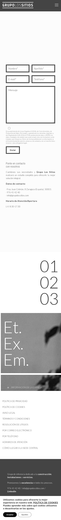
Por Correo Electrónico (17, 430)
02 (49, 282)
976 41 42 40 (13, 192)
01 (49, 266)
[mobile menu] (56, 5)
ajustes (30, 508)
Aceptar (10, 514)
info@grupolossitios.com (18, 195)
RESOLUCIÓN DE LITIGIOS (15, 424)
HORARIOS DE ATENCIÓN (14, 442)
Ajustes (24, 514)
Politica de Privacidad (14, 401)
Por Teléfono (10, 436)
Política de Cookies (13, 407)
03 (49, 298)
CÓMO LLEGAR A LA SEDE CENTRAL (20, 448)
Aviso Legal (8, 413)
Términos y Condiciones (16, 418)
